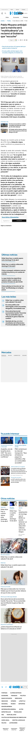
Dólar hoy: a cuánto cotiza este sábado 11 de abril (15, 301)
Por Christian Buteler (22, 535)
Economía (16, 17)
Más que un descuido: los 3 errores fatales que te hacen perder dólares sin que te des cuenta (13, 591)
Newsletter (23, 687)
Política (9, 20)
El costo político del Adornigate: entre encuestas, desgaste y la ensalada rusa (12, 51)
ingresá (25, 13)
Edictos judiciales (18, 720)
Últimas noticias (15, 693)
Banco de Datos (6, 698)
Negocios (4, 701)
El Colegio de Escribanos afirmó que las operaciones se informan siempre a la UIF (18, 131)
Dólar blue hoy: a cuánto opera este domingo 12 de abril (12, 259)
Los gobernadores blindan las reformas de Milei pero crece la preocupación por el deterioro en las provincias (19, 471)
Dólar (12, 9)
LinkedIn (13, 687)
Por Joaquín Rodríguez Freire (17, 475)
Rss (2, 714)
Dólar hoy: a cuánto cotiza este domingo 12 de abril (12, 265)
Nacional (4, 704)
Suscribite (19, 220)
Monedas (3, 355)
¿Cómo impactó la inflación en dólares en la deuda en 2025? (11, 628)
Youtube (17, 687)
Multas (3, 723)
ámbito (3, 20)
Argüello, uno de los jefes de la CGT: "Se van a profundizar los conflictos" (6, 453)
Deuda (17, 9)
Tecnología (18, 712)
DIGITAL (6, 729)
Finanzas (14, 695)
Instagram (9, 687)
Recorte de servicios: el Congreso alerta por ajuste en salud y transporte (14, 47)
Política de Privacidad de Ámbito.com (13, 717)
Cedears (24, 355)
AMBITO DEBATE (22, 729)
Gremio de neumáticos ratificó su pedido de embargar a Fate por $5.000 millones (17, 125)
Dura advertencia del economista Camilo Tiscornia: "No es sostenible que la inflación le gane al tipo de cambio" (16, 314)
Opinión (13, 701)
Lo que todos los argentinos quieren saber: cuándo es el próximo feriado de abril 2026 (12, 280)
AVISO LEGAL (5, 720)
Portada (4, 693)
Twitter (2, 687)
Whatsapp (21, 687)
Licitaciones (13, 723)
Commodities (17, 355)
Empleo (23, 9)
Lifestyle (22, 701)
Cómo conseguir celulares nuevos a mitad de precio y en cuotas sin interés (13, 272)
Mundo (13, 704)
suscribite (21, 13)
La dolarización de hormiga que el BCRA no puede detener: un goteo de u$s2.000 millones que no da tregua (23, 521)
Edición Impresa (6, 706)
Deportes (22, 704)
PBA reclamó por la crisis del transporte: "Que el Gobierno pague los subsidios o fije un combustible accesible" (21, 456)
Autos (21, 709)
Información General (8, 709)
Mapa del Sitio (11, 714)
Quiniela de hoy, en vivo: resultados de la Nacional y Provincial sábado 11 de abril (15, 323)
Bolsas (10, 355)
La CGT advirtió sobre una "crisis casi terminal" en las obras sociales (18, 480)
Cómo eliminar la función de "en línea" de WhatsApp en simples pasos (13, 288)
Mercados (18, 698)
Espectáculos (6, 712)
